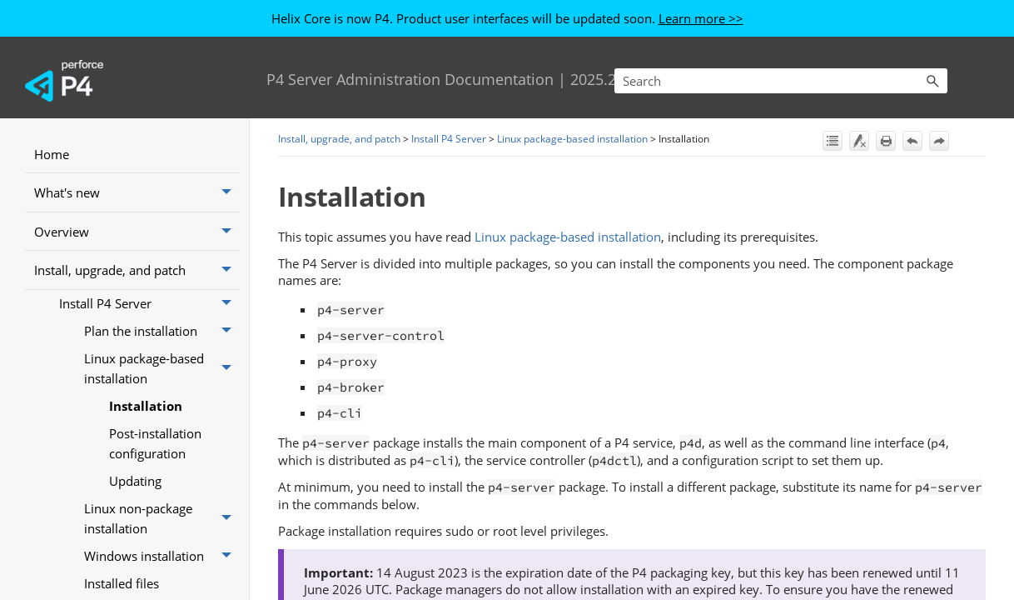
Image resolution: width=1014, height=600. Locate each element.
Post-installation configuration (155, 443)
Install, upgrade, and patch (137, 270)
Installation (145, 406)
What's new (137, 192)
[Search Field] (780, 80)
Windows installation (162, 556)
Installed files (121, 583)
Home (51, 154)
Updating (135, 480)
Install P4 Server (150, 304)
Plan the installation (162, 331)
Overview (137, 231)
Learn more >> (701, 18)
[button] (932, 80)
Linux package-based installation (162, 368)
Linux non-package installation (162, 518)
